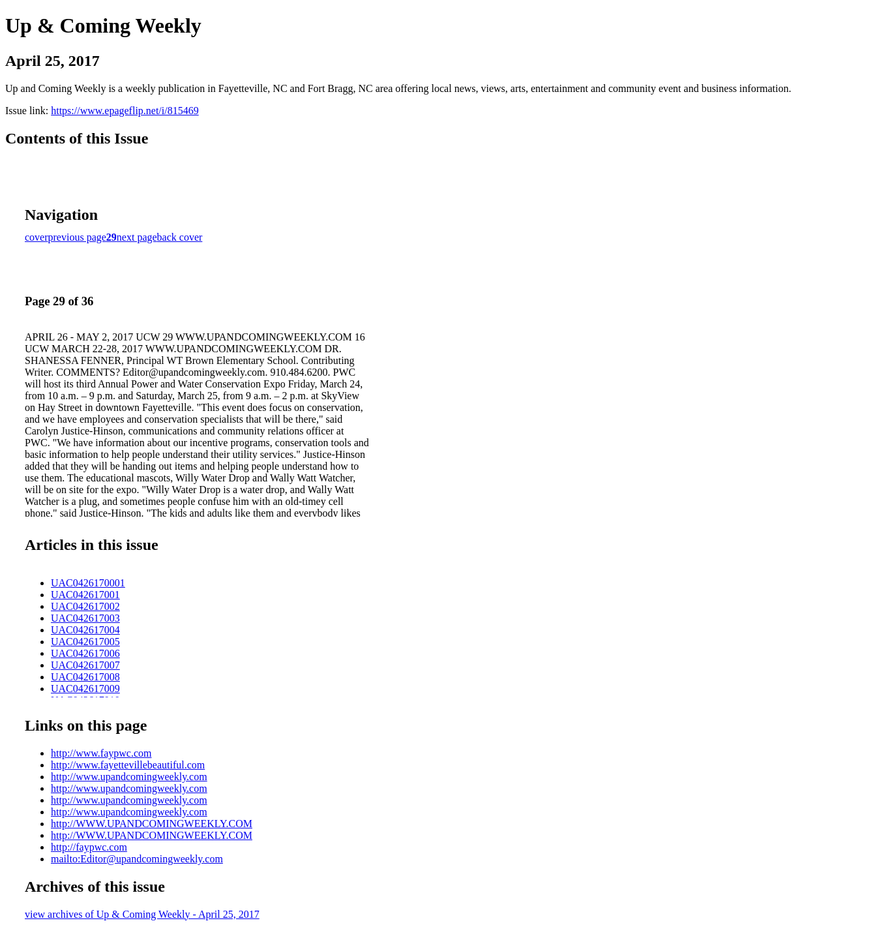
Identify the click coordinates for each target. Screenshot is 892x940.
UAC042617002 (85, 606)
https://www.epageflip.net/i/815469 (124, 110)
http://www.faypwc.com (101, 753)
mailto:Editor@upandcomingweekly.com (137, 858)
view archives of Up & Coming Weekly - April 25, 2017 (142, 914)
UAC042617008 (85, 676)
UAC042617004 (85, 629)
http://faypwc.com (89, 847)
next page (137, 237)
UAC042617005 (85, 641)
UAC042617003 (85, 618)
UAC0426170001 (88, 582)
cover (36, 237)
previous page (77, 237)
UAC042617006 (85, 653)
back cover (180, 237)
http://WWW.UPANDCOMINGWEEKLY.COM (151, 823)
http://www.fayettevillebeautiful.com (128, 764)
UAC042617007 (85, 665)
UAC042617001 (85, 594)
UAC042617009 (85, 688)
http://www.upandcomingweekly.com (129, 776)
